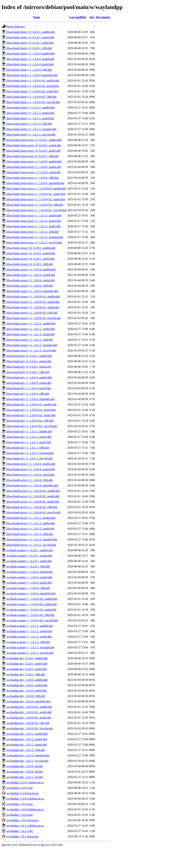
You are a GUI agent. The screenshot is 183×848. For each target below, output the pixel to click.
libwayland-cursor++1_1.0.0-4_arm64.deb (30, 274)
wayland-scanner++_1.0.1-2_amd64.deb (29, 625)
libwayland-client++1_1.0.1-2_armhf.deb (30, 118)
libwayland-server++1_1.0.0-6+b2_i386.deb (31, 507)
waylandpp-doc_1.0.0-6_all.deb (24, 771)
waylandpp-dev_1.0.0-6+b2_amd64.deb (29, 706)
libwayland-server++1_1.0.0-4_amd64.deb (30, 463)
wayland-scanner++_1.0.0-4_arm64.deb (29, 577)
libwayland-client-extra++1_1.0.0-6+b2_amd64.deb (36, 188)
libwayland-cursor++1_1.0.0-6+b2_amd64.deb (33, 296)
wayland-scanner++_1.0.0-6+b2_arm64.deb (31, 604)
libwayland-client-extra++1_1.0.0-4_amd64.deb (33, 161)
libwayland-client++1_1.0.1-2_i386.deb (29, 123)
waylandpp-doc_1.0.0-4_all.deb (24, 766)
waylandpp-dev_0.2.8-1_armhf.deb (26, 669)
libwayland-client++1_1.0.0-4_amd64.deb (30, 53)
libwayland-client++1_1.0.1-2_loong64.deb (31, 129)
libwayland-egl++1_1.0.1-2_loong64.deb (30, 453)
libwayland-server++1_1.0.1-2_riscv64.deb (31, 544)
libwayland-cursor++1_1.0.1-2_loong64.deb (31, 345)
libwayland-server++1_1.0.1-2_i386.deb (29, 534)
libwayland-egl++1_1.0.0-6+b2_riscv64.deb (31, 426)
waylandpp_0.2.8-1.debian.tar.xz (25, 782)
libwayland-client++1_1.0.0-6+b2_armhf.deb (32, 91)
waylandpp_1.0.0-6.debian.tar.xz (25, 809)
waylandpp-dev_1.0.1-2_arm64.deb (26, 739)
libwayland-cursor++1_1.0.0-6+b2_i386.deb (31, 312)
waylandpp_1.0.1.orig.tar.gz (22, 836)
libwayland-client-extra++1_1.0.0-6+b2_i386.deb (34, 204)
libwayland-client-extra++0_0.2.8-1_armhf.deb (33, 150)
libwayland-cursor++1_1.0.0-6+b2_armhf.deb (32, 307)
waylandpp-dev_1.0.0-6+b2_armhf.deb (28, 717)
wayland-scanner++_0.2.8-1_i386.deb (28, 566)
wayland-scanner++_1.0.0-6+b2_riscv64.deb (32, 620)
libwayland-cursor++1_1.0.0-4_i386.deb (29, 285)
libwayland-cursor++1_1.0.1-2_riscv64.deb (31, 350)
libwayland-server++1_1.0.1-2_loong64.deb (31, 539)
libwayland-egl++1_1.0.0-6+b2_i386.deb (30, 420)
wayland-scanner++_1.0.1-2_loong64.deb (30, 647)
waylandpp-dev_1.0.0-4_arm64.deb (26, 685)
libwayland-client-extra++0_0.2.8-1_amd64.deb (33, 139)
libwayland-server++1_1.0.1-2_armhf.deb (30, 528)
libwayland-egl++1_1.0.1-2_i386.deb (27, 447)
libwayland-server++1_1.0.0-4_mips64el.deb (32, 485)
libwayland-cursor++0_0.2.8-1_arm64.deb (30, 253)
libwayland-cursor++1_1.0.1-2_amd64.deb (30, 323)
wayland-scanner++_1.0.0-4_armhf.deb (29, 582)
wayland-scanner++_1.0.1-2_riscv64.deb (29, 652)
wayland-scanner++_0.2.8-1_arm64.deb (29, 555)
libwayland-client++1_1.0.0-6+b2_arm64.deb (32, 85)
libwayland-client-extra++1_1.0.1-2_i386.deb (32, 231)
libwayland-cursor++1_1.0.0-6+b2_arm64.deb (33, 301)
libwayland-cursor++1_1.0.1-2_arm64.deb (30, 328)
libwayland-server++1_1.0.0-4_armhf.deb (30, 474)
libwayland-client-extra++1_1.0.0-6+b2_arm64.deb (36, 193)
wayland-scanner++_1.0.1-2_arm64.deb (29, 631)
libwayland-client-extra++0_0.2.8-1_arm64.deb (33, 145)
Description (103, 17)
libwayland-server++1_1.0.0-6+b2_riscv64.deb (33, 512)
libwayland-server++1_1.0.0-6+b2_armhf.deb (32, 501)
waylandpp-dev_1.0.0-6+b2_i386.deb (28, 723)
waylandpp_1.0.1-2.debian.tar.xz (25, 825)
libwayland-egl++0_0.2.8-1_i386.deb (27, 372)
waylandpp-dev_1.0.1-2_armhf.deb (26, 744)
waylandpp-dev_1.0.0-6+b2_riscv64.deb (29, 728)
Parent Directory (15, 26)
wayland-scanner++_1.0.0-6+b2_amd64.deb (31, 598)
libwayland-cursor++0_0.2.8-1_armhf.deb (30, 258)
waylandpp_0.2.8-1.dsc (19, 787)
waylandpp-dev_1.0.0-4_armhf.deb (26, 690)
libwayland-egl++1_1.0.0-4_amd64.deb (29, 377)
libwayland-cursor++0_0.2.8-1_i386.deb (29, 264)
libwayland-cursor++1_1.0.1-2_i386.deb (29, 339)
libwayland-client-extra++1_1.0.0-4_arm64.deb (33, 166)
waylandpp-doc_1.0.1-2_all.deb (24, 777)
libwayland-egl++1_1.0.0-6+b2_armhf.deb (30, 415)
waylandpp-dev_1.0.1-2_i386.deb (25, 750)
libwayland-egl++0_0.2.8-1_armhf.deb (28, 366)
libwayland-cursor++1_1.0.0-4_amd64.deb (30, 269)
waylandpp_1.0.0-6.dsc (19, 814)
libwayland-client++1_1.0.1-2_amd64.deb (30, 107)
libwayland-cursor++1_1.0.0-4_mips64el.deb (32, 291)
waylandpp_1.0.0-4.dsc (19, 804)
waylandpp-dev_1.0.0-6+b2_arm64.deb (29, 712)
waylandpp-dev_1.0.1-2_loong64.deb (27, 755)
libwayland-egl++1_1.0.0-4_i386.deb (27, 393)
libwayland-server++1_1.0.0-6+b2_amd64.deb (33, 490)
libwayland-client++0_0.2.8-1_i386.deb (29, 48)
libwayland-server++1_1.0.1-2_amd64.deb (30, 517)
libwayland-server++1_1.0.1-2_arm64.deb (30, 523)
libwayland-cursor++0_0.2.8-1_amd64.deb (30, 247)
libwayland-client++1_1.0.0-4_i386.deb (29, 69)
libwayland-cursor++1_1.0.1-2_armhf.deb (30, 334)
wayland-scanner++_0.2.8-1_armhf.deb (29, 561)
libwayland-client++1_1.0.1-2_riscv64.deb (30, 134)
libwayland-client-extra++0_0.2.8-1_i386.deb (32, 156)
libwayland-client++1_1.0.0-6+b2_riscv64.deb (33, 102)
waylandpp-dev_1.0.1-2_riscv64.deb (27, 760)
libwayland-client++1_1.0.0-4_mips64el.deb (31, 75)
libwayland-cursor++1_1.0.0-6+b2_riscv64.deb (33, 318)
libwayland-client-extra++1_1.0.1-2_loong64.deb (34, 237)
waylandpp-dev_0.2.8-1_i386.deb (25, 674)
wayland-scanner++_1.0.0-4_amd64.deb (29, 571)
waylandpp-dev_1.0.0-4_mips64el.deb (28, 701)
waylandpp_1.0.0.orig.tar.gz (22, 820)
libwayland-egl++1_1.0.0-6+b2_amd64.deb (31, 404)
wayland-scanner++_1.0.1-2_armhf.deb (29, 636)
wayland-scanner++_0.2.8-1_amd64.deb (29, 550)
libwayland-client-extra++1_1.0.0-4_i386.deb (32, 177)
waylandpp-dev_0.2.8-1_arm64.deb (26, 663)
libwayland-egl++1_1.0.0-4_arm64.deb (28, 382)
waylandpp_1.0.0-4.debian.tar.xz (25, 798)
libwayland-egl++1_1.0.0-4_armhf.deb (28, 388)
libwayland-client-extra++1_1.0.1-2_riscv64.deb (34, 242)
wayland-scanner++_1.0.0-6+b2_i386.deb (30, 615)
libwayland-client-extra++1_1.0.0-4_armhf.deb (33, 172)
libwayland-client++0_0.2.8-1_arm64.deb (30, 37)
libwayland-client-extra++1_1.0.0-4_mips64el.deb (35, 183)
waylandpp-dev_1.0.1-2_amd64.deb (27, 733)
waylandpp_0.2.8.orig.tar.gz (22, 793)
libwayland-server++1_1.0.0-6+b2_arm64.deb (32, 496)
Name (36, 17)
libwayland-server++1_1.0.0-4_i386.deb (29, 480)
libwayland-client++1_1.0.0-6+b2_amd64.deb (32, 80)
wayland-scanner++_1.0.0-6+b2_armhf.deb (31, 609)
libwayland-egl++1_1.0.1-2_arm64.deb (28, 436)
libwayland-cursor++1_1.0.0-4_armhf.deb (30, 280)
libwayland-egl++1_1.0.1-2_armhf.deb (28, 442)
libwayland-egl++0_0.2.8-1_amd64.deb (29, 355)
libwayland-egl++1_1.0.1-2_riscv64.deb (29, 458)
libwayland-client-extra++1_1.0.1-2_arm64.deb (33, 220)
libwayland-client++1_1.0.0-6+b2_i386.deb (31, 96)
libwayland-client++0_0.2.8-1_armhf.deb (30, 42)
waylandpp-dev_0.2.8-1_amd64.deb (27, 658)
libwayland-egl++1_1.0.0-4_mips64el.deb (30, 399)
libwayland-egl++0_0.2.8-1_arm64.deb (28, 361)
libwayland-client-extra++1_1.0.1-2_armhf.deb (33, 226)
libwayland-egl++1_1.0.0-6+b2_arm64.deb (31, 409)
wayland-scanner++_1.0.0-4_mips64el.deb (30, 593)
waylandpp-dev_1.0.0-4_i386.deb (25, 696)
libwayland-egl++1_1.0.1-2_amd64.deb (29, 431)
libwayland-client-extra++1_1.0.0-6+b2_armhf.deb (35, 199)
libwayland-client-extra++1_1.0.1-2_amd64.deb (33, 215)
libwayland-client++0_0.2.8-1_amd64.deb (30, 31)
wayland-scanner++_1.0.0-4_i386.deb (28, 588)
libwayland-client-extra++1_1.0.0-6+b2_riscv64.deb (36, 210)
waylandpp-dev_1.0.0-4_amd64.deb (27, 679)
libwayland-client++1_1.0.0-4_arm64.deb (30, 58)
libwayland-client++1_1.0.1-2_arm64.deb (30, 112)
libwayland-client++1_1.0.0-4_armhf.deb (30, 64)
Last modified (77, 17)
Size (91, 17)
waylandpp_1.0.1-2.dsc (19, 831)
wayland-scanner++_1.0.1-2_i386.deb (28, 642)
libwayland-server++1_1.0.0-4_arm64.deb (30, 469)
